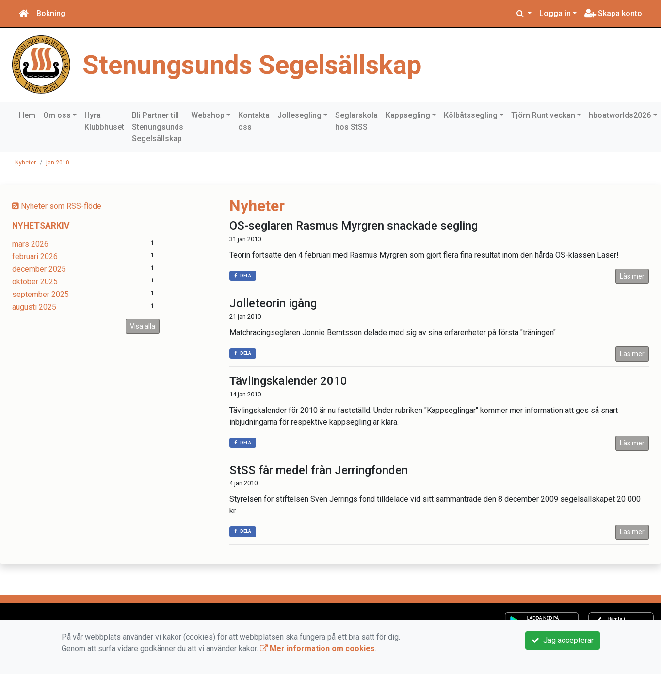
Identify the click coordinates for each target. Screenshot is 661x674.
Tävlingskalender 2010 (288, 381)
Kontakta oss (254, 121)
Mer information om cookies (317, 648)
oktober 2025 (35, 281)
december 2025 (39, 269)
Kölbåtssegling (471, 115)
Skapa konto (613, 13)
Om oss (57, 115)
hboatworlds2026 (620, 115)
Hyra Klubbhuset (104, 121)
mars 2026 (30, 243)
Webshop (208, 115)
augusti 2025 (34, 307)
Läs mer (632, 276)
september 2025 (40, 294)
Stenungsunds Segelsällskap (254, 64)
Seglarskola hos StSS (356, 121)
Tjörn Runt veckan (543, 115)
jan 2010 (57, 162)
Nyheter (25, 162)
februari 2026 (35, 256)
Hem (27, 115)
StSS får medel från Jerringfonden (318, 470)
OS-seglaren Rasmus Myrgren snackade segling (353, 225)
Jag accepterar (563, 640)
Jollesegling (299, 115)
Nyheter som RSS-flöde (56, 206)
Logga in (555, 13)
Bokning (50, 13)
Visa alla (142, 326)
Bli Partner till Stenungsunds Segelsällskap (157, 127)
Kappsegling (408, 115)
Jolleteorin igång (273, 303)
